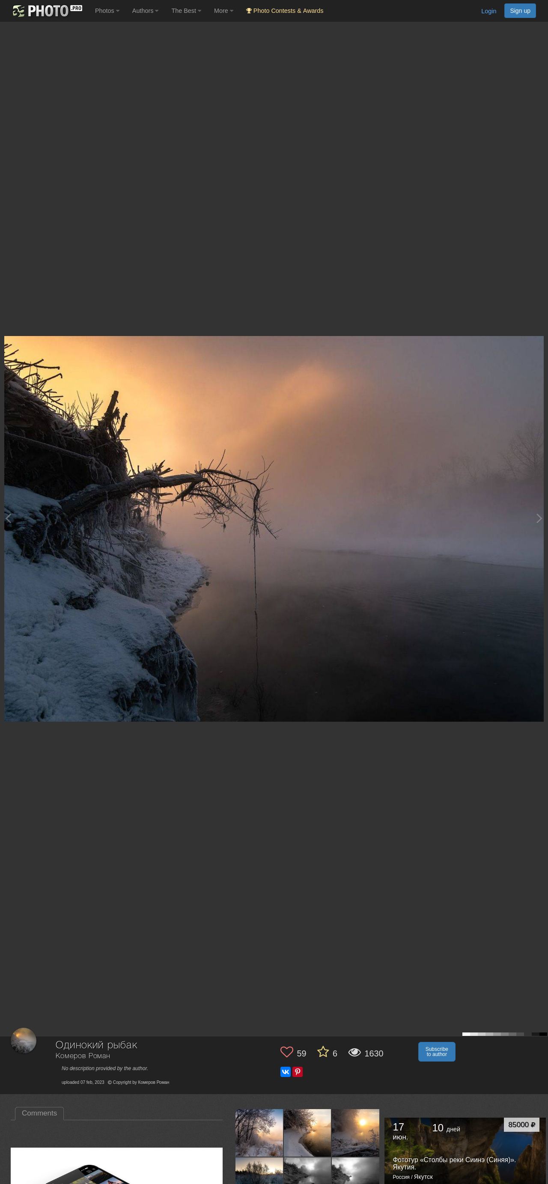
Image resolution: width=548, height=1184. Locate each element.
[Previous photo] (8, 518)
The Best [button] (186, 11)
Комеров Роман (83, 1056)
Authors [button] (145, 11)
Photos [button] (107, 11)
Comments (39, 1113)
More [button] (223, 11)
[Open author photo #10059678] (356, 1133)
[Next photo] (539, 518)
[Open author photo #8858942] (259, 1181)
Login (488, 11)
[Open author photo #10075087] (308, 1133)
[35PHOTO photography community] (46, 10)
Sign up (520, 11)
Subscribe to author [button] (437, 1051)
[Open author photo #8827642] (308, 1181)
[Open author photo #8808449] (356, 1181)
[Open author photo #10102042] (259, 1133)
